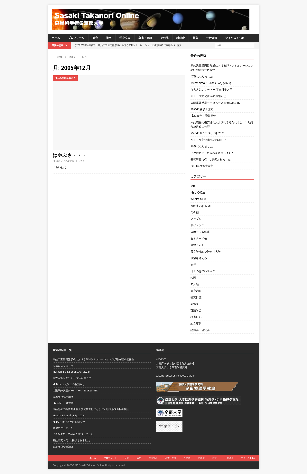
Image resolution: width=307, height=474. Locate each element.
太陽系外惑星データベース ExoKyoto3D (215, 103)
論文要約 (196, 323)
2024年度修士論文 (202, 166)
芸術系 (195, 304)
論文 (108, 38)
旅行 (193, 264)
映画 (193, 277)
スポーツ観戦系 (200, 232)
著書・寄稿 (145, 38)
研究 (95, 38)
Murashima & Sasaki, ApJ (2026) (211, 83)
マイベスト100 (234, 38)
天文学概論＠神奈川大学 (206, 251)
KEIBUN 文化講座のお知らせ (208, 96)
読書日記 (196, 317)
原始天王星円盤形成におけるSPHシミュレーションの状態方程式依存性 (93, 359)
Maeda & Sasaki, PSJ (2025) (208, 133)
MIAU (194, 186)
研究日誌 (196, 297)
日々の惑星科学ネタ (203, 271)
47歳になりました (202, 76)
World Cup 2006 (201, 205)
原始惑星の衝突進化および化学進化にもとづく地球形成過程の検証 (91, 409)
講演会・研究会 (200, 330)
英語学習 (196, 310)
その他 (164, 38)
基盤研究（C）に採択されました (211, 159)
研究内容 (196, 291)
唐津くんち (197, 245)
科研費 (180, 38)
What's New (198, 199)
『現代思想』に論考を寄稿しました (212, 153)
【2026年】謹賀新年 (203, 115)
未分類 (195, 284)
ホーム (56, 38)
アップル (196, 219)
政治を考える (199, 258)
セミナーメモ (199, 238)
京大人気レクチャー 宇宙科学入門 (211, 89)
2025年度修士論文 (202, 109)
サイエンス (197, 225)
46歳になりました (202, 146)
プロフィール (76, 38)
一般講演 (211, 38)
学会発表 (124, 38)
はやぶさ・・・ (69, 155)
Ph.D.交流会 (198, 192)
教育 (195, 38)
